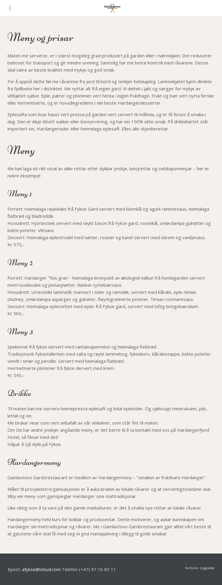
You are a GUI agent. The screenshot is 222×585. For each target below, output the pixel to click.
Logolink (207, 568)
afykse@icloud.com (41, 569)
